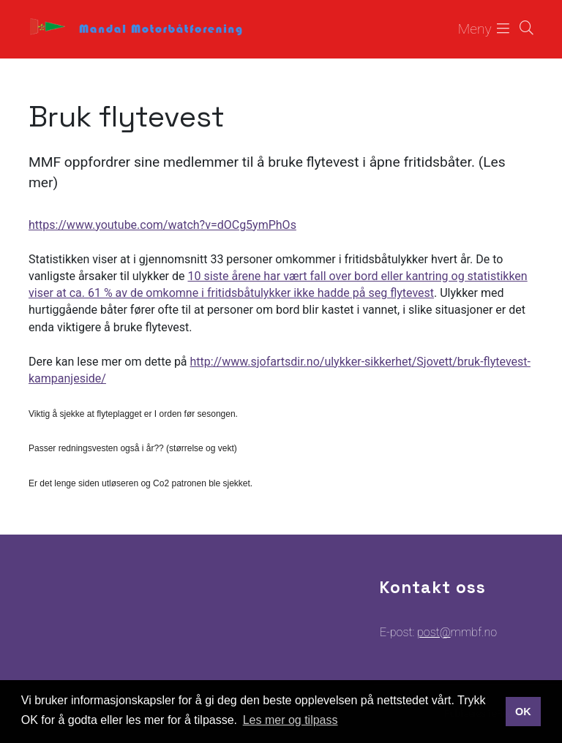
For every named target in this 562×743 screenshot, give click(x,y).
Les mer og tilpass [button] (290, 720)
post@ (433, 632)
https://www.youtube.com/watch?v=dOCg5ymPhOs (162, 225)
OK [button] (523, 711)
